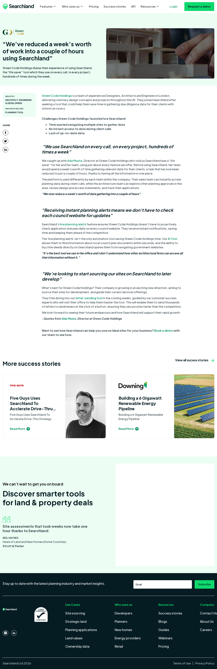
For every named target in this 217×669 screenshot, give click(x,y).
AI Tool (172, 239)
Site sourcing (75, 613)
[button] (48, 7)
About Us (207, 621)
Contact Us (208, 613)
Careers (206, 630)
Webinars (165, 638)
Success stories (115, 6)
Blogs (162, 621)
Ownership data (77, 646)
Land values (74, 638)
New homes (123, 630)
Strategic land (76, 621)
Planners (121, 621)
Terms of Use (182, 663)
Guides (163, 630)
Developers (123, 613)
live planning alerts (73, 224)
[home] (18, 6)
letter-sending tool (89, 298)
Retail (119, 646)
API (133, 6)
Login (173, 6)
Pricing (94, 6)
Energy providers (128, 638)
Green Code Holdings (57, 95)
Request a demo (199, 6)
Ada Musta (74, 160)
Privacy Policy (204, 663)
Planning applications (81, 630)
